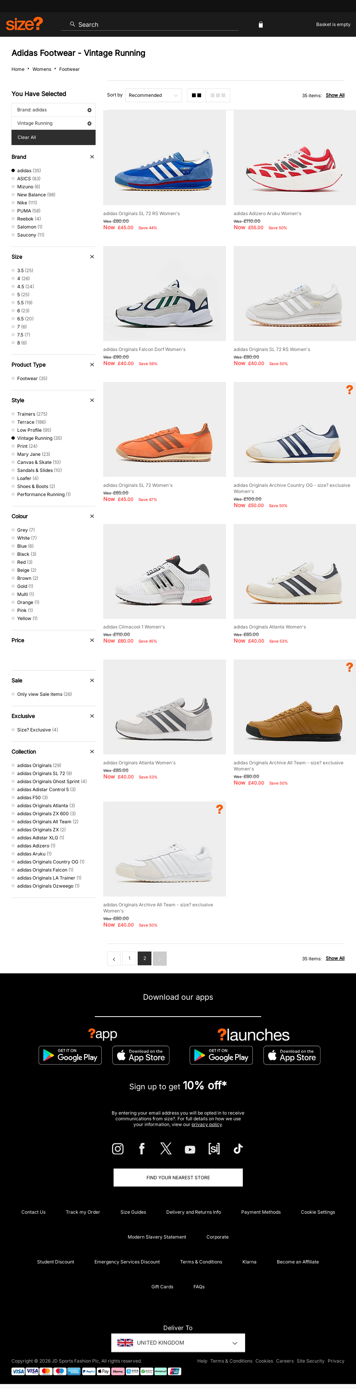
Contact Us (33, 1212)
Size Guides (133, 1212)
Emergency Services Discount (127, 1262)
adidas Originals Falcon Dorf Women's (144, 349)
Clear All (27, 137)
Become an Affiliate (298, 1262)
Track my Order (83, 1212)
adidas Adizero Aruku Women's (267, 213)
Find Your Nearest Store (178, 1177)
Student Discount (55, 1262)
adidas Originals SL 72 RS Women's (141, 213)
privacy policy (207, 1124)
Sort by (115, 95)
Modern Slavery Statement (157, 1237)
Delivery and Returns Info (193, 1212)
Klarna (249, 1262)
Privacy (336, 1361)
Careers (285, 1361)
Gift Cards (162, 1286)
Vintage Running (54, 123)
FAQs (199, 1286)
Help (202, 1361)
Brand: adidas (54, 110)
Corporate (217, 1237)
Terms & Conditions (201, 1262)
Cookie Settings (318, 1212)
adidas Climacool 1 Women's (134, 627)
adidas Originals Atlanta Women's (270, 627)
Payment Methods (261, 1212)
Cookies (264, 1361)
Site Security (311, 1361)
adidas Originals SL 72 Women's (137, 485)
